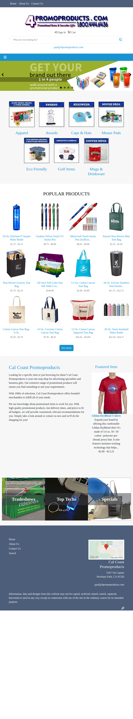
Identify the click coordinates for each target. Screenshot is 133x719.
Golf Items (66, 169)
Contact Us (37, 3)
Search (12, 553)
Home (13, 3)
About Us (24, 3)
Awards (51, 133)
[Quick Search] (63, 40)
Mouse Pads (111, 133)
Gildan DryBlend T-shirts (106, 415)
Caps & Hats (81, 133)
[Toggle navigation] (5, 57)
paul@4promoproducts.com (68, 47)
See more (67, 348)
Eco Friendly (36, 169)
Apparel (21, 133)
